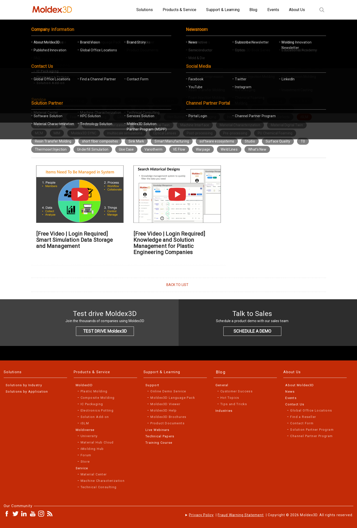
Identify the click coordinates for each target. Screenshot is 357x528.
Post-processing (200, 133)
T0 (303, 141)
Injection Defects (276, 117)
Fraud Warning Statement (241, 515)
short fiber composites (100, 141)
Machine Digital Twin (153, 125)
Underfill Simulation (92, 149)
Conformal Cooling (245, 101)
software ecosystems (217, 141)
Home (40, 77)
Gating (152, 117)
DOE (142, 109)
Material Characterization (240, 125)
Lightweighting (46, 125)
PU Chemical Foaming (275, 133)
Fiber (192, 109)
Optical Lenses (164, 133)
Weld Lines (229, 149)
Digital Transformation (81, 109)
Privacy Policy (201, 515)
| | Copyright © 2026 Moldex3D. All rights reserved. (271, 515)
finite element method (272, 109)
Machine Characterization (106, 125)
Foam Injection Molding (88, 117)
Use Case (126, 149)
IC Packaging (206, 117)
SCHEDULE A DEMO (252, 331)
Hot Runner (176, 117)
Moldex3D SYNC (84, 133)
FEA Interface (167, 109)
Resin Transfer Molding (53, 141)
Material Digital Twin (287, 125)
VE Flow (179, 149)
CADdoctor (136, 101)
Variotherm (153, 149)
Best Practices (106, 101)
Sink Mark (136, 141)
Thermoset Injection (51, 149)
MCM (39, 133)
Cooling (276, 101)
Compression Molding (203, 101)
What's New (257, 149)
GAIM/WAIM (126, 117)
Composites (165, 101)
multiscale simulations (125, 133)
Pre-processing (235, 133)
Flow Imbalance (47, 117)
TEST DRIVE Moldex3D (105, 331)
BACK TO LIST (177, 285)
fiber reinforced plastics (225, 109)
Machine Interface (194, 125)
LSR (72, 125)
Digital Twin (119, 109)
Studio (250, 141)
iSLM (304, 117)
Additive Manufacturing (65, 101)
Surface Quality (278, 141)
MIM (57, 133)
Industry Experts (240, 117)
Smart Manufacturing (172, 141)
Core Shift (301, 101)
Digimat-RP (44, 109)
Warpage (203, 149)
